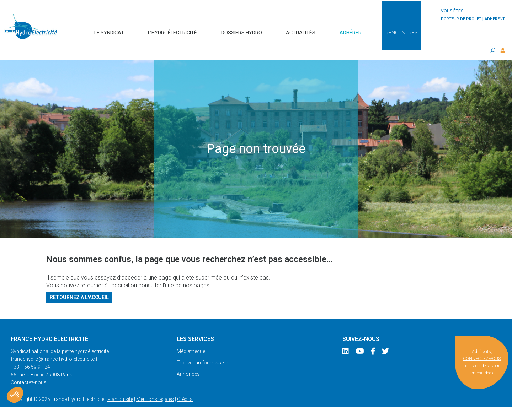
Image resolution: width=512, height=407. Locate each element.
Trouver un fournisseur (202, 349)
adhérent (495, 19)
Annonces (188, 360)
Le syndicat (109, 29)
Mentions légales (155, 385)
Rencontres (401, 29)
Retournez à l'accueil (79, 283)
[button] (14, 394)
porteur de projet (461, 19)
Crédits (185, 385)
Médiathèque (191, 337)
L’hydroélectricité (172, 29)
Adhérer (351, 29)
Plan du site (120, 385)
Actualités (300, 29)
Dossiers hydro (241, 29)
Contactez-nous (29, 368)
